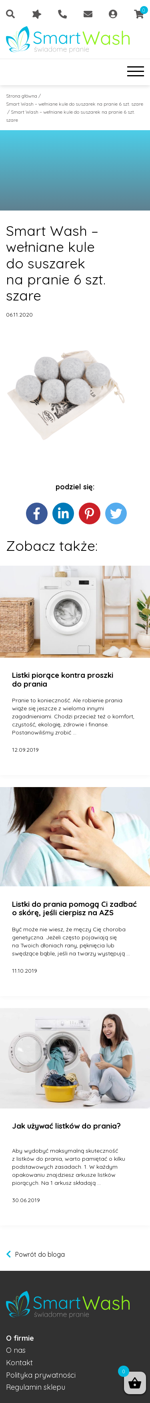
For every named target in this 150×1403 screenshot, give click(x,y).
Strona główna (21, 96)
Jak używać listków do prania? (66, 1126)
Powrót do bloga (40, 1254)
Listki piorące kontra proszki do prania (62, 679)
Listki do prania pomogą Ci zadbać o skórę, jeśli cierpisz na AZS (74, 908)
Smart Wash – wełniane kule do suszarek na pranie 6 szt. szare (74, 104)
